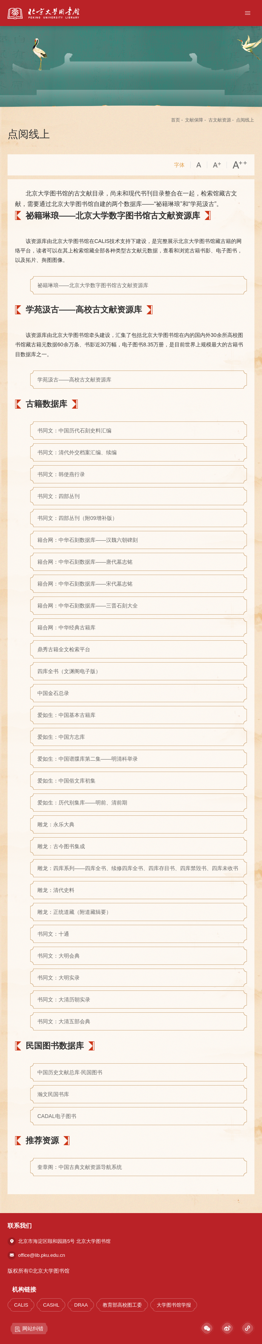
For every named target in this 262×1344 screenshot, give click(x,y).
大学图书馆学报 (174, 1305)
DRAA (81, 1305)
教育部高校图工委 (122, 1305)
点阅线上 (245, 120)
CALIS (21, 1305)
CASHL (51, 1305)
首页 (175, 120)
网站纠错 (29, 1329)
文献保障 (194, 120)
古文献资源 (219, 120)
